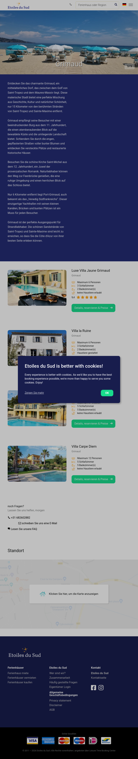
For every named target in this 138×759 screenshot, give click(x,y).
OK (107, 393)
